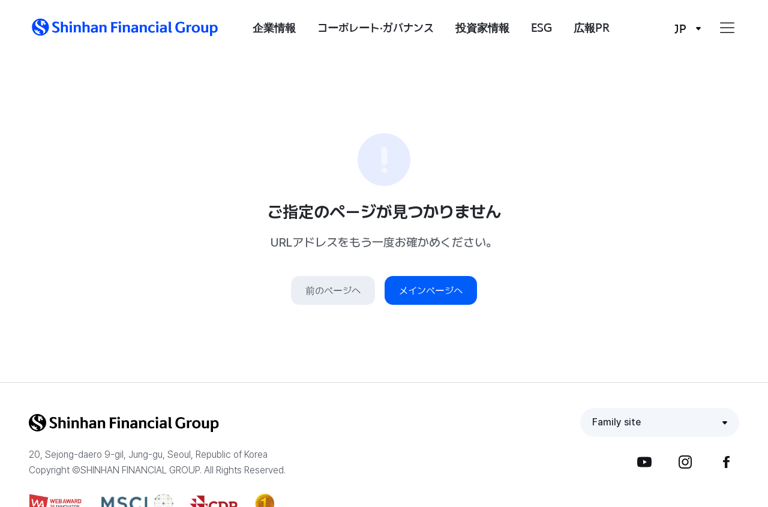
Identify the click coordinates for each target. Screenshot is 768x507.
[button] (125, 27)
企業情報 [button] (274, 27)
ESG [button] (541, 27)
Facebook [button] (726, 462)
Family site (616, 422)
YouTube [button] (644, 462)
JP (680, 28)
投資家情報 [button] (482, 27)
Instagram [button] (685, 462)
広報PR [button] (592, 27)
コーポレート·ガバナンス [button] (375, 27)
